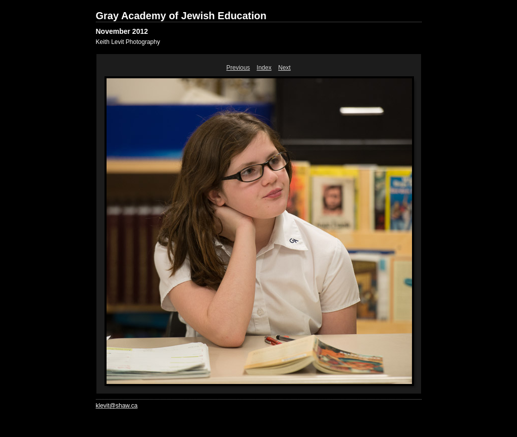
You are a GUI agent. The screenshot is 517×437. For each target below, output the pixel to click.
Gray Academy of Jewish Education (181, 15)
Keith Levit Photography (128, 41)
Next (284, 67)
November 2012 (122, 31)
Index (263, 67)
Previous (238, 67)
